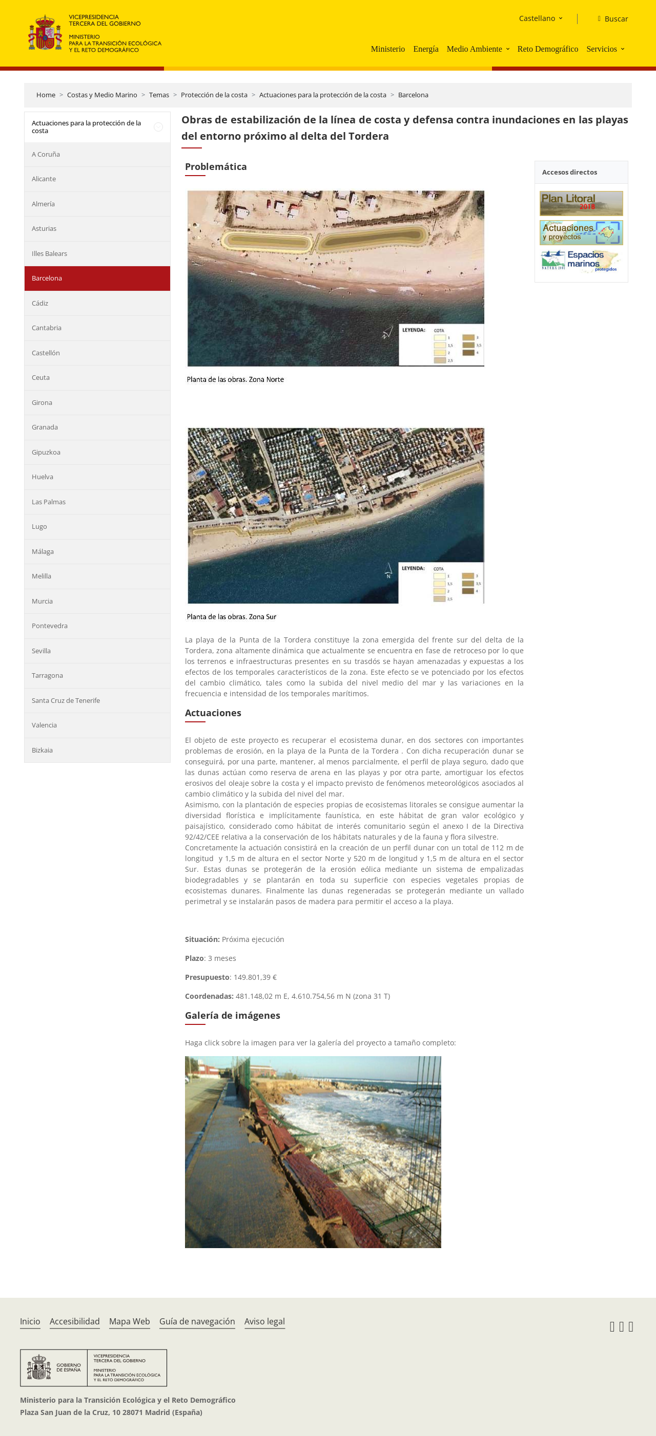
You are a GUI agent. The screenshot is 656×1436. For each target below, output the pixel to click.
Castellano (537, 18)
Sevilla (41, 650)
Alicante (44, 178)
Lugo (39, 526)
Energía (425, 49)
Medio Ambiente (474, 49)
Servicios (601, 49)
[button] (509, 48)
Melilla (41, 576)
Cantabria (46, 327)
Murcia (42, 601)
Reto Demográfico (548, 49)
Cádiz (40, 303)
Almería (43, 203)
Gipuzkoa (46, 452)
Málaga (43, 551)
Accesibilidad (75, 1321)
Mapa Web (129, 1321)
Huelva (42, 476)
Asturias (44, 228)
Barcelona (413, 94)
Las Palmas (49, 501)
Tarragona (47, 675)
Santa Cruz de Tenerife (66, 700)
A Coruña (46, 154)
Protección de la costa (214, 94)
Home (45, 94)
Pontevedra (50, 625)
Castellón (46, 352)
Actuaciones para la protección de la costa (322, 94)
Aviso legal (264, 1321)
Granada (45, 427)
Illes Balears (49, 253)
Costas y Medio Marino (102, 94)
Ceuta (41, 377)
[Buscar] (609, 19)
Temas (159, 94)
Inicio (30, 1321)
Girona (42, 402)
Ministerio (388, 49)
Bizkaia (42, 750)
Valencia (44, 725)
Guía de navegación (197, 1321)
